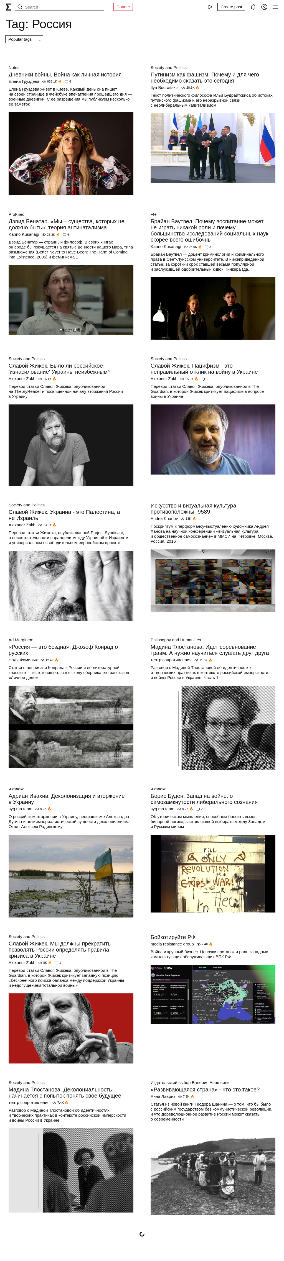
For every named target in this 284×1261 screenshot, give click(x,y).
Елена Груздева (24, 81)
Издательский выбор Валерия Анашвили (190, 1082)
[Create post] (231, 7)
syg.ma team (20, 808)
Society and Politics (169, 67)
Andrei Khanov (164, 518)
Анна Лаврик (163, 1096)
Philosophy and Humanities (176, 639)
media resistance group (172, 944)
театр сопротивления (171, 659)
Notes (14, 67)
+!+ (154, 214)
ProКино (16, 214)
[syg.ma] (8, 7)
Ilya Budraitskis (165, 87)
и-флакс (16, 788)
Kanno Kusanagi (24, 234)
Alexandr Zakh (22, 378)
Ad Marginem (21, 639)
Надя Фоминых (23, 659)
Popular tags (20, 39)
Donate (123, 6)
